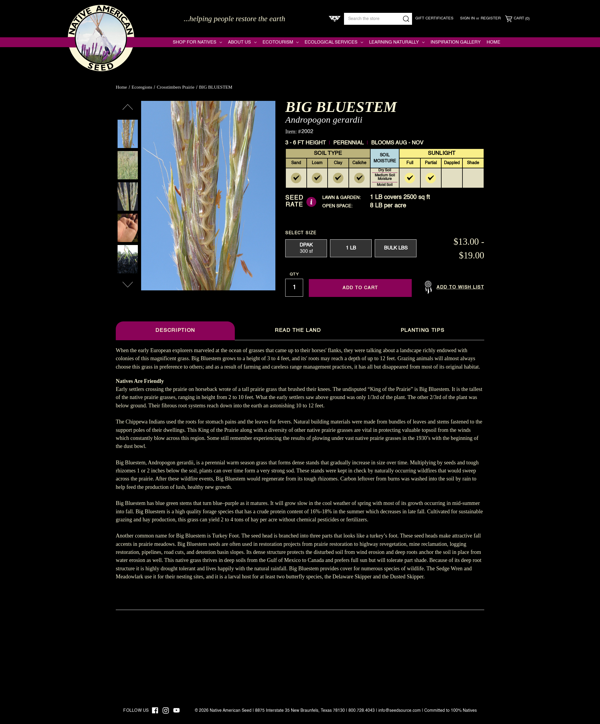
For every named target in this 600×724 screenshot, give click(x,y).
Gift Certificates (434, 18)
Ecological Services (334, 42)
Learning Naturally (397, 42)
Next (128, 285)
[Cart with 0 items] (517, 18)
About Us (242, 42)
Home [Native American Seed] (493, 42)
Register (491, 18)
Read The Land (298, 330)
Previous (128, 107)
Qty (294, 274)
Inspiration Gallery (456, 42)
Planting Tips (423, 330)
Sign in (467, 18)
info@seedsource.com (399, 710)
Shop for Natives (197, 42)
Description (175, 330)
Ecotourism (281, 42)
